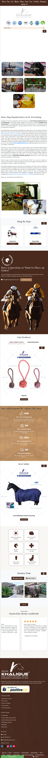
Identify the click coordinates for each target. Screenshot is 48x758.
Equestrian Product (6, 698)
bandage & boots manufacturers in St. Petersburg (21, 173)
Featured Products (33, 341)
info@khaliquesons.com (10, 278)
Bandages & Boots (6, 721)
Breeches (4, 724)
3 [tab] (21, 246)
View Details (12, 242)
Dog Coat (12, 240)
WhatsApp (12, 756)
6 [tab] (27, 246)
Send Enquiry (24, 398)
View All (24, 604)
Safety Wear (5, 704)
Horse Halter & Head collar (8, 717)
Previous (42, 222)
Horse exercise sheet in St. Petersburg (11, 132)
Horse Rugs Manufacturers (21, 141)
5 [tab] (25, 246)
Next (45, 222)
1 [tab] (16, 246)
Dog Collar (35, 240)
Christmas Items (6, 707)
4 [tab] (23, 246)
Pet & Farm (4, 700)
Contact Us (26, 278)
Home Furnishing (5, 702)
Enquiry (35, 756)
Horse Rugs (4, 714)
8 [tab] (31, 246)
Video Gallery (30, 577)
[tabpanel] (12, 234)
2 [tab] (18, 246)
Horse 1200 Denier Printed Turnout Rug (24, 515)
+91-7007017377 (6, 736)
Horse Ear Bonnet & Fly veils (8, 719)
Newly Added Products (16, 341)
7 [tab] (29, 246)
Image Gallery (18, 577)
